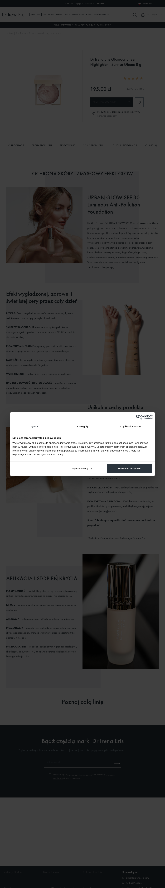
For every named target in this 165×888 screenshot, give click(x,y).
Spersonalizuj (82, 468)
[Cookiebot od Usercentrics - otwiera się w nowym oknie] (138, 417)
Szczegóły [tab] (82, 426)
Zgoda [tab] (34, 426)
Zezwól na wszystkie (129, 468)
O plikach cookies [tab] (130, 426)
